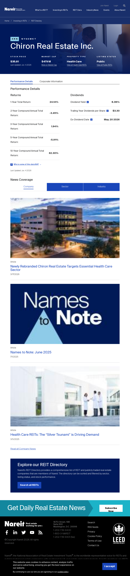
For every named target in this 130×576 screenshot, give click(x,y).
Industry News (93, 10)
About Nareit (120, 10)
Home (7, 21)
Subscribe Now (111, 509)
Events (107, 10)
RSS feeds (93, 527)
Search (91, 522)
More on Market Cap (49, 65)
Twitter (23, 532)
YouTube (32, 532)
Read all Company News (23, 449)
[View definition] (87, 102)
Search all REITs (29, 485)
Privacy (91, 532)
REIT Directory (36, 21)
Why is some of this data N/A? (26, 164)
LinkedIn (15, 532)
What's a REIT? (41, 10)
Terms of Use (95, 541)
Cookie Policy (95, 536)
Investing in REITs (60, 10)
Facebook (7, 532)
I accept (109, 566)
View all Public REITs (104, 65)
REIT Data (77, 10)
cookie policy (62, 572)
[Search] (124, 5)
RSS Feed (40, 532)
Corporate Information (51, 81)
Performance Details (21, 81)
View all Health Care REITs (77, 65)
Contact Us (93, 545)
